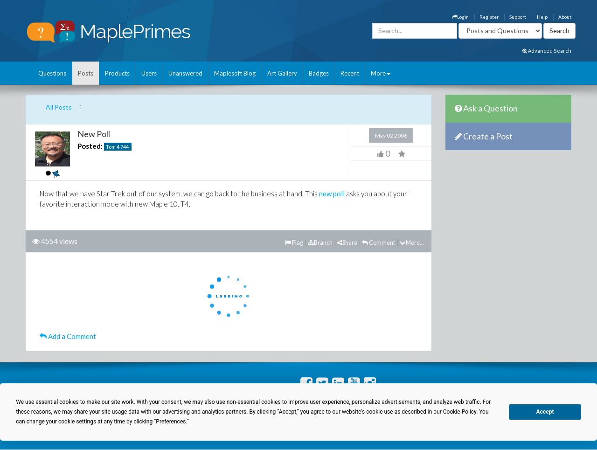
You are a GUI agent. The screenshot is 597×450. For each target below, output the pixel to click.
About (564, 17)
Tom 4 (112, 147)
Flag (294, 242)
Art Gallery (282, 73)
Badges (319, 73)
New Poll (93, 134)
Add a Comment (68, 336)
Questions (52, 73)
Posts (85, 73)
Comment (378, 242)
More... (412, 242)
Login (460, 17)
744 (124, 147)
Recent (349, 73)
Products (117, 73)
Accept (545, 411)
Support (517, 17)
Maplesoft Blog (235, 73)
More (380, 73)
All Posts (59, 107)
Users (149, 73)
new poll (332, 193)
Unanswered (185, 73)
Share (347, 242)
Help (542, 17)
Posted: (90, 146)
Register (489, 17)
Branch (320, 242)
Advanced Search (546, 51)
